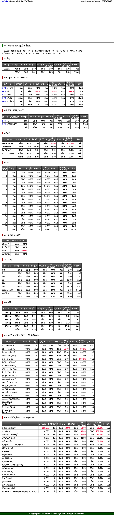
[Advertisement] (40, 23)
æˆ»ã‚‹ (5, 1)
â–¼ (4, 88)
